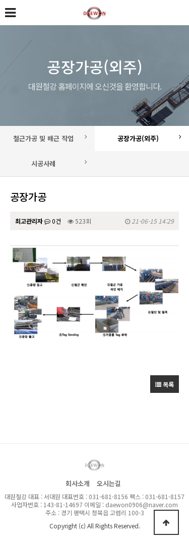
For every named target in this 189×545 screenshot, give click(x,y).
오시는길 (109, 484)
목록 (164, 384)
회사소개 (78, 484)
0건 (52, 221)
